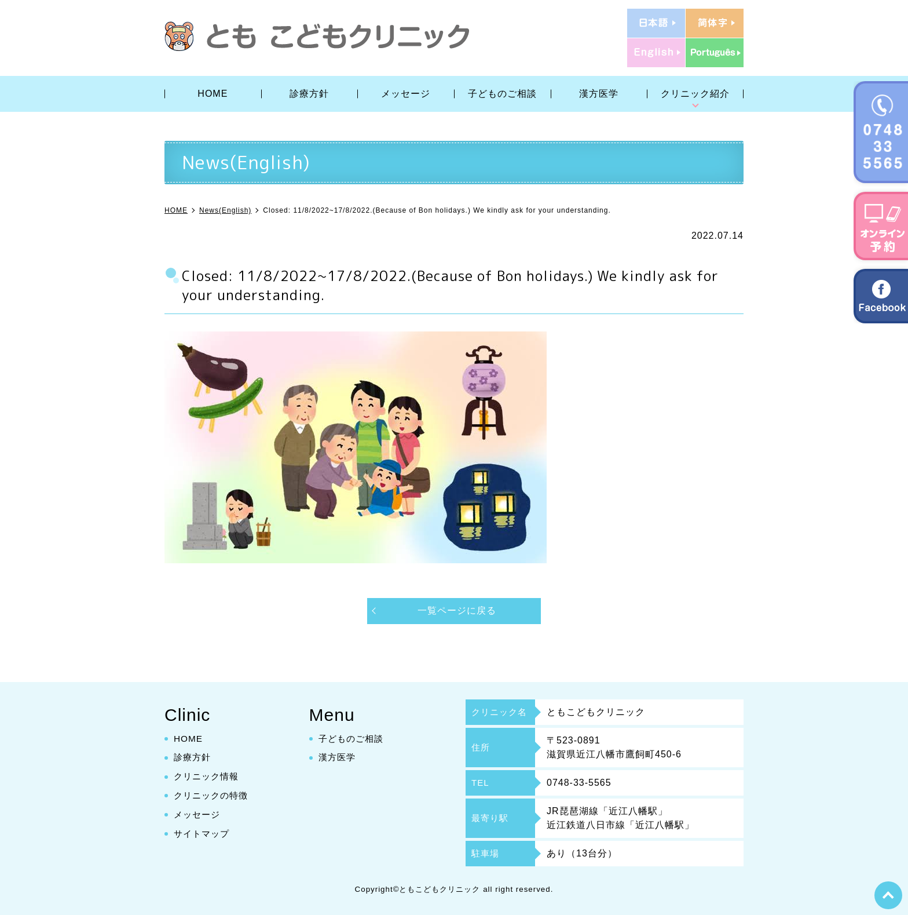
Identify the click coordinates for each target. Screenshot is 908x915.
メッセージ (405, 94)
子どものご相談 (502, 94)
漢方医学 (598, 94)
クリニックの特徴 (213, 795)
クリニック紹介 (695, 94)
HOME (212, 94)
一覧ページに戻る (457, 610)
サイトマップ (203, 834)
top (887, 894)
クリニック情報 (208, 776)
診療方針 (309, 94)
